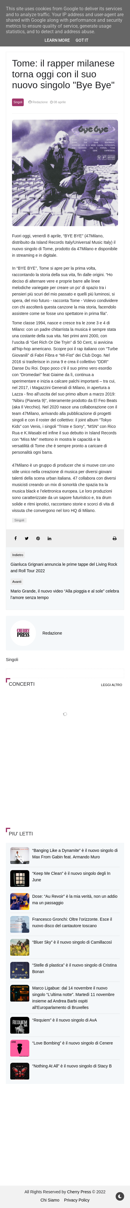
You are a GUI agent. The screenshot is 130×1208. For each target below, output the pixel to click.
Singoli (17, 102)
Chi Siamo (49, 1200)
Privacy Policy (77, 1200)
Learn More (57, 40)
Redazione (52, 633)
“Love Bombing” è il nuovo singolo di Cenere (72, 1043)
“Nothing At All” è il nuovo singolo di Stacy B (72, 1066)
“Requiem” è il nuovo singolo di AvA (64, 1020)
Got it (82, 40)
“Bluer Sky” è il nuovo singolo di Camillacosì (72, 942)
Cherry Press (79, 1191)
